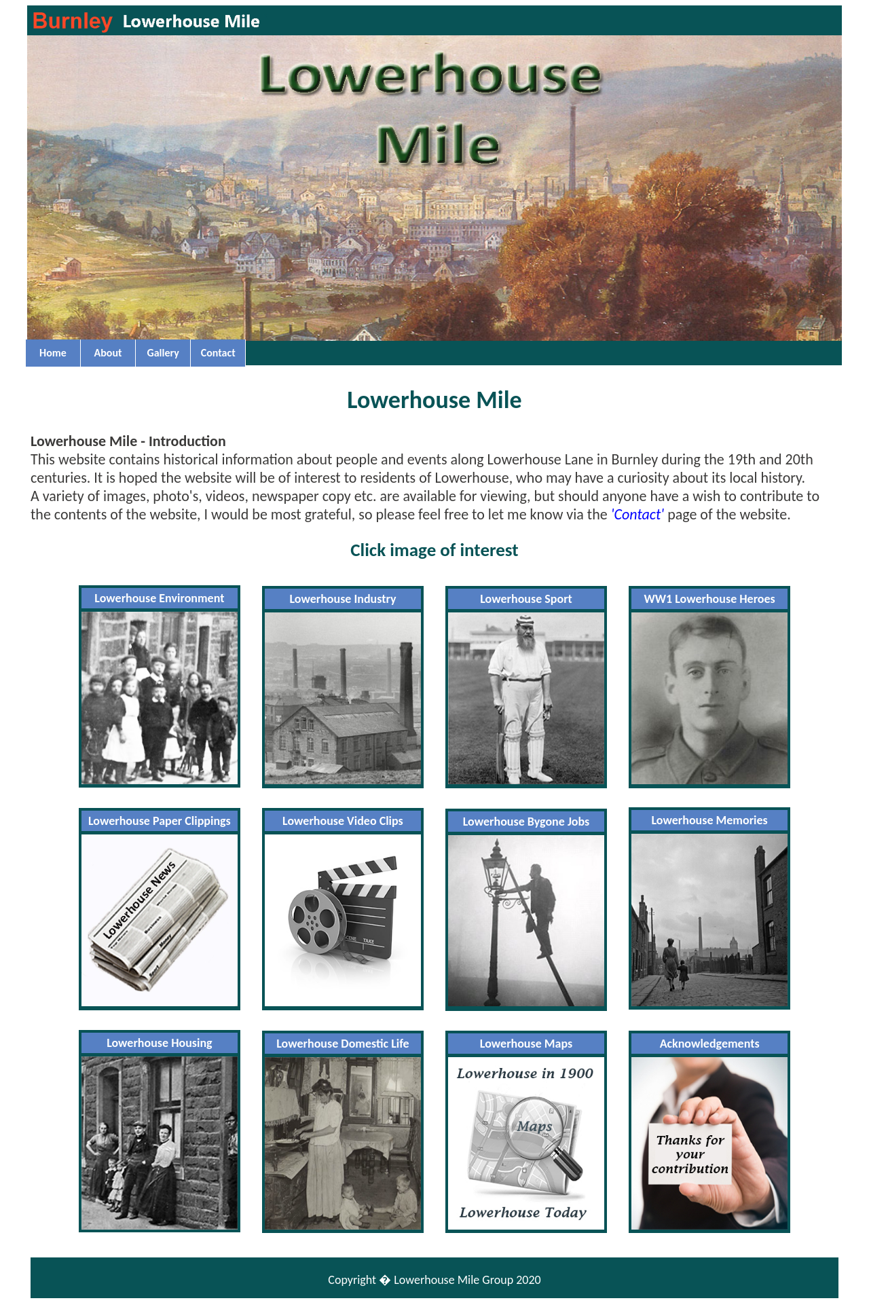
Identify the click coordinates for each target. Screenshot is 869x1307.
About (108, 352)
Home (53, 352)
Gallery (163, 352)
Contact (218, 352)
